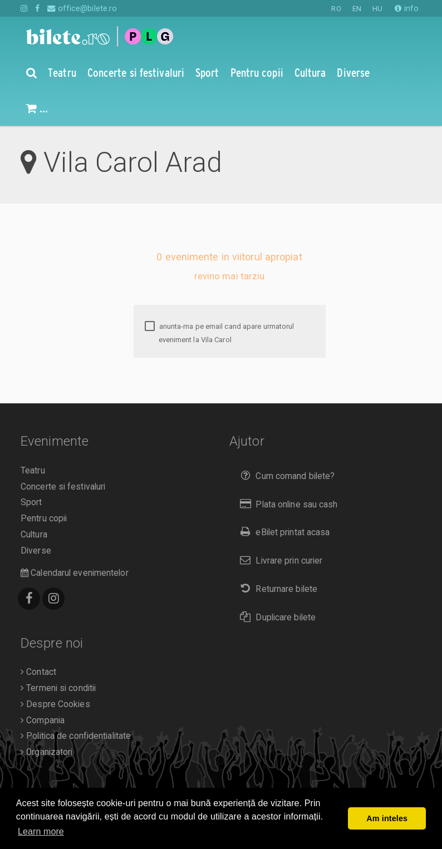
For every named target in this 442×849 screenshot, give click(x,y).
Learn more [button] (41, 831)
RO (336, 8)
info (407, 8)
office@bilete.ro (82, 8)
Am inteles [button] (386, 818)
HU (377, 8)
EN (356, 8)
